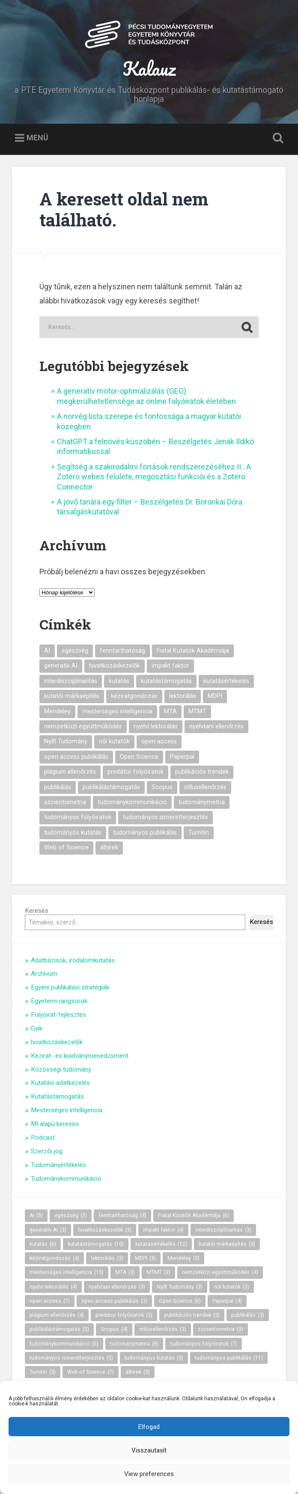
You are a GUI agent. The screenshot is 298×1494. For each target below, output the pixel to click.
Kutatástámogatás (57, 1100)
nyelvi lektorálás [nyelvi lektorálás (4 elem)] (156, 730)
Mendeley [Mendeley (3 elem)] (57, 715)
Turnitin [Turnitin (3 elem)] (198, 836)
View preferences (149, 1474)
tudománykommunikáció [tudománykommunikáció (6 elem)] (132, 806)
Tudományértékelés (58, 1169)
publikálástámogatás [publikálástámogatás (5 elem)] (111, 791)
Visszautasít (149, 1450)
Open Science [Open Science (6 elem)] (139, 760)
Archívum (44, 978)
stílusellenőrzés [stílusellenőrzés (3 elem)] (205, 791)
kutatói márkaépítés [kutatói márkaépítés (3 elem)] (71, 700)
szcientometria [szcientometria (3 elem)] (65, 806)
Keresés (36, 914)
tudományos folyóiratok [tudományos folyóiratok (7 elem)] (77, 821)
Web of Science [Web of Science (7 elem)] (66, 851)
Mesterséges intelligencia (66, 1114)
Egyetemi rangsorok (59, 1005)
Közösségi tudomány (61, 1073)
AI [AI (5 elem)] (47, 654)
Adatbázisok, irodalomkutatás (73, 964)
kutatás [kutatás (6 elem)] (119, 685)
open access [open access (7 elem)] (159, 745)
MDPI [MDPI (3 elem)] (215, 700)
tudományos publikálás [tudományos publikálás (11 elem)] (145, 836)
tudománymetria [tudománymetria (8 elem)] (202, 806)
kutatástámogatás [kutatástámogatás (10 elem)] (166, 685)
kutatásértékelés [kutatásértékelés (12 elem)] (226, 685)
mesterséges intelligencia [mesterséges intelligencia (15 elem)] (117, 715)
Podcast (43, 1141)
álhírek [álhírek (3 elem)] (109, 851)
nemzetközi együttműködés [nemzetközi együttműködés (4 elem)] (83, 730)
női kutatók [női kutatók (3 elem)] (114, 745)
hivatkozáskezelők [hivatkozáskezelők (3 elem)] (114, 669)
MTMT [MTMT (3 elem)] (197, 715)
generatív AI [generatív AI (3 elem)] (60, 669)
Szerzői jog (47, 1155)
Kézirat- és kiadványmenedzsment (79, 1059)
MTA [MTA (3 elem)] (170, 715)
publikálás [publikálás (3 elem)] (57, 791)
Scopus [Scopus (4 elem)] (162, 791)
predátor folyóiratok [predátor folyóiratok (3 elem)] (135, 775)
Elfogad (149, 1427)
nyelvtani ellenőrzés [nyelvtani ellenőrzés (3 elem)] (216, 730)
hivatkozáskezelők (57, 1046)
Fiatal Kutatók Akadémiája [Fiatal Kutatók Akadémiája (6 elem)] (193, 654)
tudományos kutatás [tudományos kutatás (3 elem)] (72, 836)
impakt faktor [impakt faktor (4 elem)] (170, 669)
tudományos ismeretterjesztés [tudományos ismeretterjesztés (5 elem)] (165, 821)
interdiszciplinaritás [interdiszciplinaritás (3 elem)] (70, 685)
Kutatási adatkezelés (60, 1087)
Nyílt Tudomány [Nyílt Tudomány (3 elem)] (65, 745)
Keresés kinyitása (276, 142)
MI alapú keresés (55, 1128)
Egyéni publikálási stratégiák (70, 991)
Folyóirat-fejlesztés (58, 1018)
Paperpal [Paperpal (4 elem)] (182, 760)
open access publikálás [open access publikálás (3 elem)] (76, 760)
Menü (37, 141)
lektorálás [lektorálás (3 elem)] (182, 700)
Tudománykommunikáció (66, 1182)
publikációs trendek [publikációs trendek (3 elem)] (202, 775)
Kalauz (149, 70)
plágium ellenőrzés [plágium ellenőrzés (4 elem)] (70, 775)
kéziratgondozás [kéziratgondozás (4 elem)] (134, 700)
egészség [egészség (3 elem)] (75, 654)
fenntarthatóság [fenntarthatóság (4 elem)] (122, 654)
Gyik (36, 1032)
